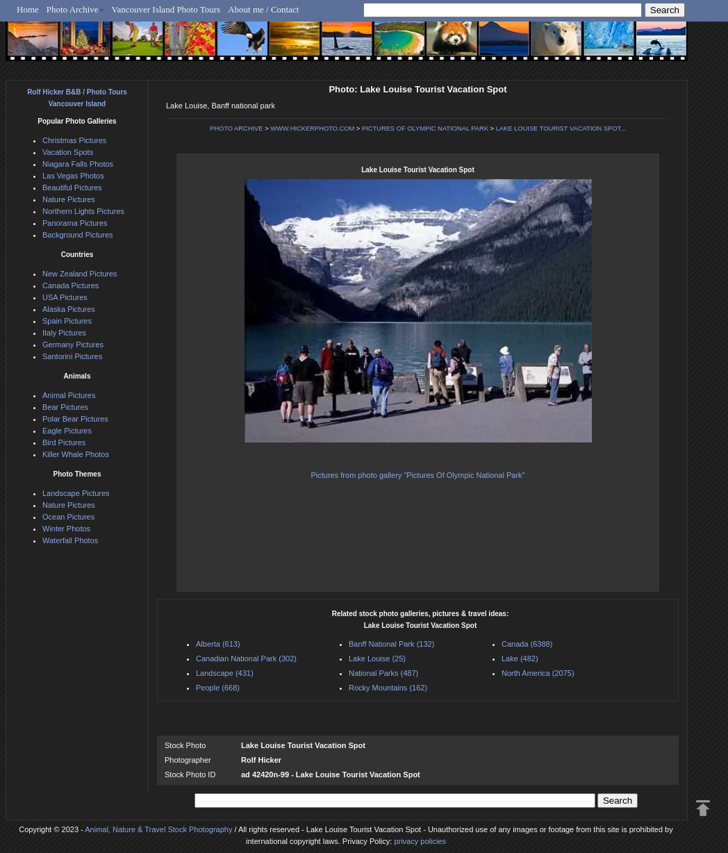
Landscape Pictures (76, 493)
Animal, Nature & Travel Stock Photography (158, 829)
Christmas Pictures (74, 140)
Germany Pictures (73, 344)
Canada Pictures (70, 285)
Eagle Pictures (67, 430)
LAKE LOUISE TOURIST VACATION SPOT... (561, 128)
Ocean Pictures (68, 517)
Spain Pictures (67, 321)
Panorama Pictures (75, 223)
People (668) (218, 688)
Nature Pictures (68, 199)
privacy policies (420, 841)
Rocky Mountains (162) (388, 688)
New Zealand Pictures (79, 274)
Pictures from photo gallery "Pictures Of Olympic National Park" (418, 475)
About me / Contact (263, 9)
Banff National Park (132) (391, 644)
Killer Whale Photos (75, 454)
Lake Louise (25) (377, 658)
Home (28, 9)
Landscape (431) (225, 673)
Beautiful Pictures (72, 187)
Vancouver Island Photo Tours (166, 9)
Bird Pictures (63, 442)
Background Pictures (77, 235)
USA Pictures (65, 297)
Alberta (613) (218, 644)
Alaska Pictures (68, 309)
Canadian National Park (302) (246, 658)
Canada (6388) (527, 644)
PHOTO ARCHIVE (236, 128)
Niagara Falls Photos (77, 164)
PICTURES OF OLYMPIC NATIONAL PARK (425, 128)
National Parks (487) (383, 673)
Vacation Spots (67, 152)
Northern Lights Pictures (83, 211)
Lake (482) (520, 658)
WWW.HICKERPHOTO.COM (312, 128)
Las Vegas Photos (73, 176)
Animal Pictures (68, 395)
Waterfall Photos (70, 540)
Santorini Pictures (72, 356)
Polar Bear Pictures (75, 419)
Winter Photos (66, 528)
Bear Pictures (65, 407)
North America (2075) (538, 673)
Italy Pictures (64, 333)
